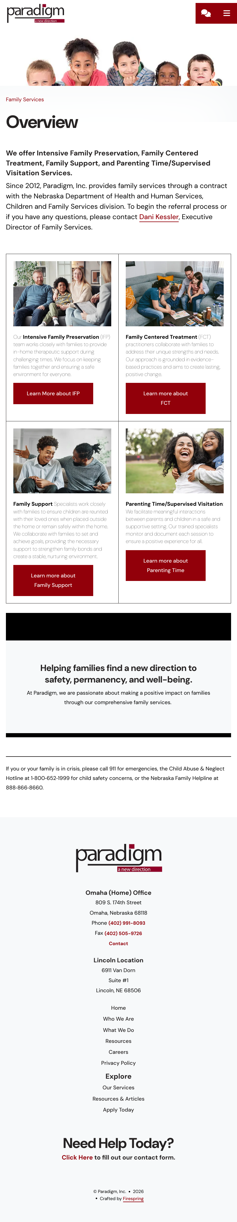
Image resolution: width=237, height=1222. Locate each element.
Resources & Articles (119, 1098)
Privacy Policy (118, 1063)
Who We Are (118, 1018)
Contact (206, 13)
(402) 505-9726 (123, 934)
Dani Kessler (159, 217)
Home (118, 1007)
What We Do (118, 1030)
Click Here (77, 1157)
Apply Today (118, 1109)
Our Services (118, 1087)
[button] (226, 13)
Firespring (133, 1199)
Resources (119, 1041)
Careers (118, 1052)
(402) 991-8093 (127, 923)
